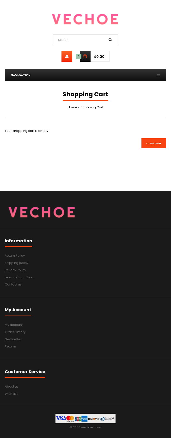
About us (11, 386)
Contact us (13, 284)
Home (72, 107)
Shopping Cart (91, 107)
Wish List (11, 393)
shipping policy (16, 263)
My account (14, 324)
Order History (15, 332)
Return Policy (15, 255)
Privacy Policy (15, 270)
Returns (11, 346)
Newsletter (13, 339)
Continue (153, 143)
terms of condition (19, 277)
